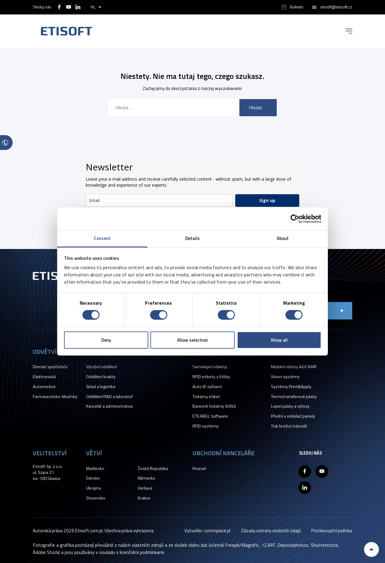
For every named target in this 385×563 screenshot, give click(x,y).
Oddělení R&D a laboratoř (109, 396)
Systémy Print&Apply (291, 386)
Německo (146, 478)
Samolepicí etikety (209, 366)
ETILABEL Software (210, 416)
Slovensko (95, 498)
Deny (106, 340)
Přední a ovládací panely (293, 416)
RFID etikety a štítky (211, 376)
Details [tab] (192, 238)
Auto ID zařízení (207, 386)
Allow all (279, 340)
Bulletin (296, 7)
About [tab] (283, 238)
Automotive (44, 386)
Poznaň (199, 468)
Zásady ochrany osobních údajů (271, 530)
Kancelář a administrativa (109, 406)
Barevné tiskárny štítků (214, 406)
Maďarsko (95, 468)
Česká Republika (153, 468)
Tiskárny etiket (206, 396)
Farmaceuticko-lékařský (55, 396)
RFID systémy (205, 426)
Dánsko (93, 478)
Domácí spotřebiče (50, 366)
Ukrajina (93, 488)
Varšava (145, 488)
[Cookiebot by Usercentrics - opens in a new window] (295, 218)
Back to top (371, 549)
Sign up (267, 200)
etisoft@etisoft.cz (336, 7)
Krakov (144, 498)
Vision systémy (285, 376)
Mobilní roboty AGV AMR (294, 366)
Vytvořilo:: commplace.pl (207, 530)
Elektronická (44, 376)
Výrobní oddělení (101, 366)
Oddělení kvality (101, 376)
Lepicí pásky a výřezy (290, 406)
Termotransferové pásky (294, 396)
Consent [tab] (102, 238)
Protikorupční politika (331, 530)
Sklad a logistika (100, 386)
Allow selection (192, 340)
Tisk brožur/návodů (289, 426)
